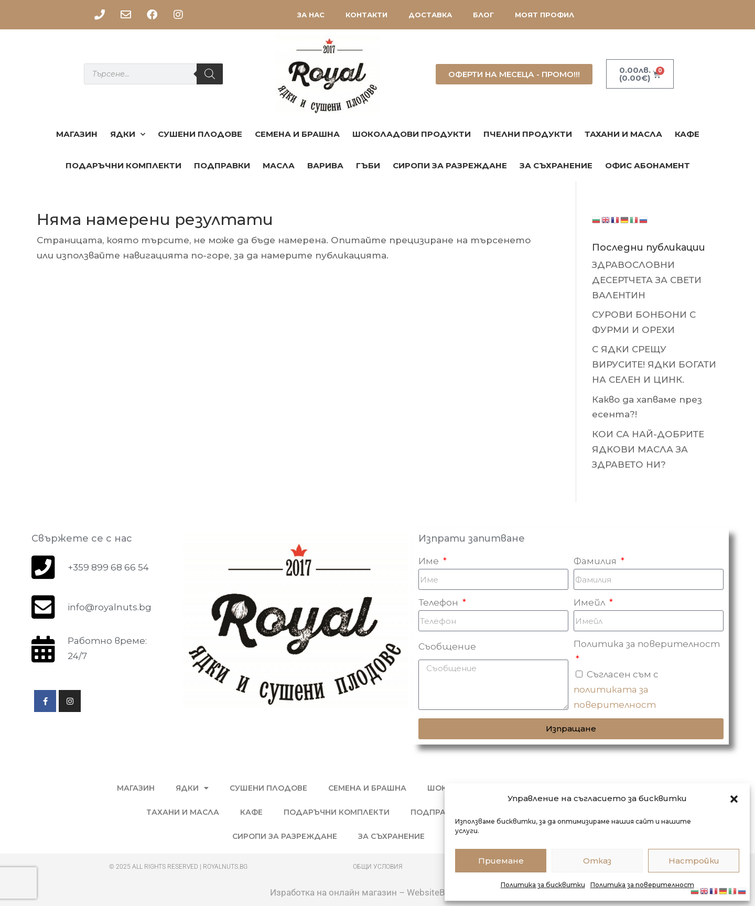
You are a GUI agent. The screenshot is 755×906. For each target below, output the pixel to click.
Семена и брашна (297, 134)
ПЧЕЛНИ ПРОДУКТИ (527, 134)
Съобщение (447, 646)
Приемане (501, 861)
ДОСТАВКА (430, 14)
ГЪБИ (368, 165)
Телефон (439, 602)
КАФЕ (687, 134)
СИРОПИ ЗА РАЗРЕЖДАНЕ (450, 165)
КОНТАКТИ (366, 14)
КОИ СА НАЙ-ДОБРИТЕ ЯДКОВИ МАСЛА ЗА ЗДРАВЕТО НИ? (648, 449)
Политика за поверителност (642, 885)
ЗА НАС (311, 14)
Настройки (693, 861)
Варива (325, 165)
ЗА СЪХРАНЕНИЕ (556, 165)
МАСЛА (279, 165)
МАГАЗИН (77, 134)
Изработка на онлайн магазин (333, 892)
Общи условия (377, 866)
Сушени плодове (200, 134)
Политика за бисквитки (543, 885)
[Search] (210, 73)
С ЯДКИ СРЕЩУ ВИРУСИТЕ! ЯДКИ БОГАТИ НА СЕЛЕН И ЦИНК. (654, 364)
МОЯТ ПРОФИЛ (544, 14)
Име (429, 561)
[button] (734, 799)
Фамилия (596, 561)
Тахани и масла (623, 134)
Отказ (597, 861)
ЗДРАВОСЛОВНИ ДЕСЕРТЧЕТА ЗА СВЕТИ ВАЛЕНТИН (647, 280)
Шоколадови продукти (411, 134)
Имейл (590, 602)
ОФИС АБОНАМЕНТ (647, 165)
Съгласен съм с (616, 689)
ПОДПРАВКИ (222, 165)
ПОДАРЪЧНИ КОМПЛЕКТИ (123, 165)
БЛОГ (483, 14)
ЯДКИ (127, 134)
